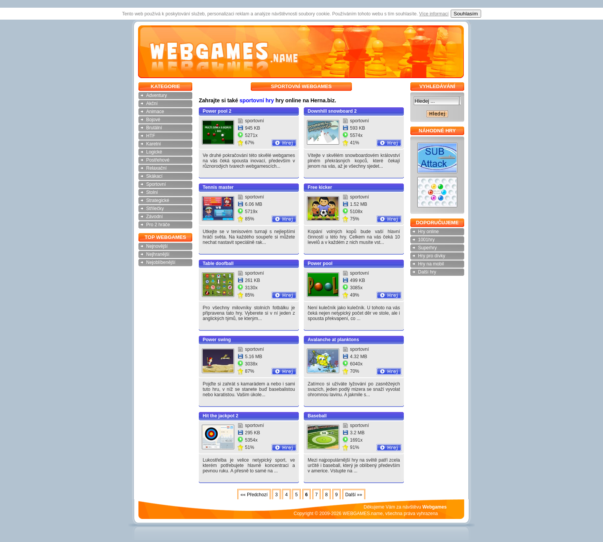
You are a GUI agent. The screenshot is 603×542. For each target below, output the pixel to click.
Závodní (154, 216)
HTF (150, 135)
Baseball (317, 416)
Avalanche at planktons (333, 339)
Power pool (320, 263)
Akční (152, 103)
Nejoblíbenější (160, 262)
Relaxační (156, 168)
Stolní (152, 192)
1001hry (426, 239)
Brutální (154, 127)
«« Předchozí (254, 494)
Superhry (427, 247)
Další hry (427, 272)
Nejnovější (157, 246)
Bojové (153, 119)
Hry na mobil (431, 264)
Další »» (353, 494)
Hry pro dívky (431, 255)
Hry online (428, 231)
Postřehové (158, 160)
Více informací (434, 14)
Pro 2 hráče (158, 224)
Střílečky (155, 208)
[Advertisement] (97, 198)
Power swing (217, 339)
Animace (155, 111)
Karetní (153, 144)
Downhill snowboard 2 (332, 111)
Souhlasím (466, 14)
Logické (154, 152)
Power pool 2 (217, 111)
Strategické (157, 200)
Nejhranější (158, 254)
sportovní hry (257, 100)
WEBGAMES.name (363, 513)
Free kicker (320, 187)
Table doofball (218, 263)
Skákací (154, 176)
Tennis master (218, 187)
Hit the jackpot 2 (220, 416)
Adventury (156, 95)
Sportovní (156, 184)
